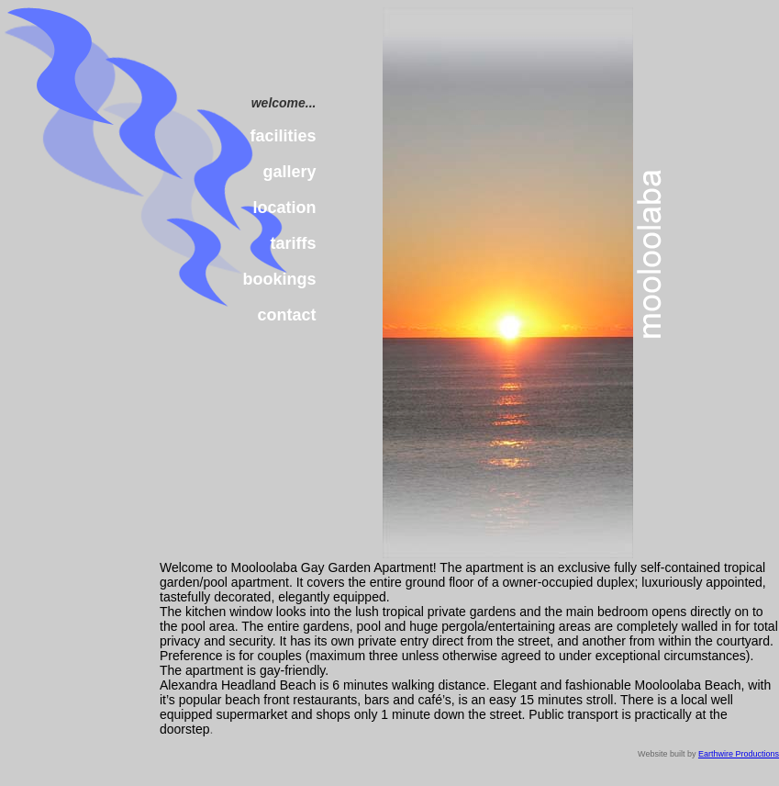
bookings (280, 279)
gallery (289, 172)
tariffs (294, 243)
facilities (283, 136)
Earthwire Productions (738, 753)
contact (287, 315)
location (285, 207)
